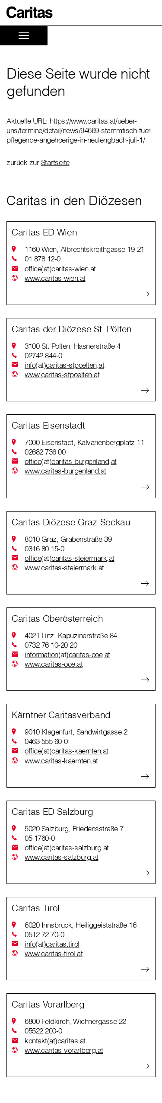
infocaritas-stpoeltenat (64, 365)
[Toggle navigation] (24, 35)
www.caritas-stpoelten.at (62, 374)
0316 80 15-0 (44, 548)
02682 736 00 (45, 451)
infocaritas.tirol (52, 944)
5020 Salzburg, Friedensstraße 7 (74, 828)
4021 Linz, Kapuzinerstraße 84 (71, 635)
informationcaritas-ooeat (67, 654)
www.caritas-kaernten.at (61, 760)
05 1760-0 (40, 837)
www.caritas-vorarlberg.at (64, 1050)
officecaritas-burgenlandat (71, 461)
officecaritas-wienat (60, 268)
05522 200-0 (43, 1030)
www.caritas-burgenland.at (65, 470)
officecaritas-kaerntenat (66, 751)
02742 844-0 (43, 355)
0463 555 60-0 (46, 741)
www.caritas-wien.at (55, 278)
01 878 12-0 (42, 258)
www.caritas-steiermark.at (64, 567)
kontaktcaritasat (55, 1041)
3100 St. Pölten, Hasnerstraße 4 (73, 345)
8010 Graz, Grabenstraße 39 (68, 539)
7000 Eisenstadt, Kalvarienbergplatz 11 (84, 442)
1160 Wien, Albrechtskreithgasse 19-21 (84, 249)
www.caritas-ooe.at (54, 663)
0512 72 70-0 (44, 934)
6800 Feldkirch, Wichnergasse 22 (75, 1021)
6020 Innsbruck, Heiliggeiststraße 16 (80, 924)
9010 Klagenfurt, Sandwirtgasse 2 (76, 731)
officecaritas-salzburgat (67, 847)
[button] (29, 12)
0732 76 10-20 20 (51, 644)
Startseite (55, 162)
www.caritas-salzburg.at (61, 856)
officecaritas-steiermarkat (69, 558)
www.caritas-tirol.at (54, 953)
